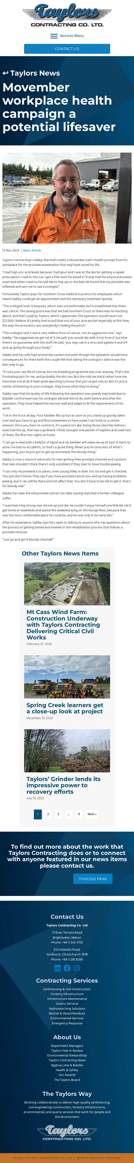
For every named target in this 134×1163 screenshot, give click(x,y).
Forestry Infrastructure (67, 994)
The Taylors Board (67, 1080)
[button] (57, 968)
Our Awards (67, 1075)
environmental (34, 1112)
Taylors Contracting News (67, 1060)
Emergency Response (67, 1023)
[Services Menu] (67, 36)
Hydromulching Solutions (67, 1009)
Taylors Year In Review (67, 1051)
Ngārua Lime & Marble (67, 1065)
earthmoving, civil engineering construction (69, 1105)
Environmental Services (67, 1018)
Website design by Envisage (98, 1158)
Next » (92, 814)
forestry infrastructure (89, 1107)
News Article (32, 250)
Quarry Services (67, 1004)
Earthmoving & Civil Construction (67, 989)
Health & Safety (67, 1070)
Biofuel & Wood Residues (67, 1013)
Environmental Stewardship (67, 1055)
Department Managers (67, 1046)
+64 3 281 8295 (72, 959)
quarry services (63, 1112)
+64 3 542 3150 (72, 942)
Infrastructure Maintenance (67, 999)
